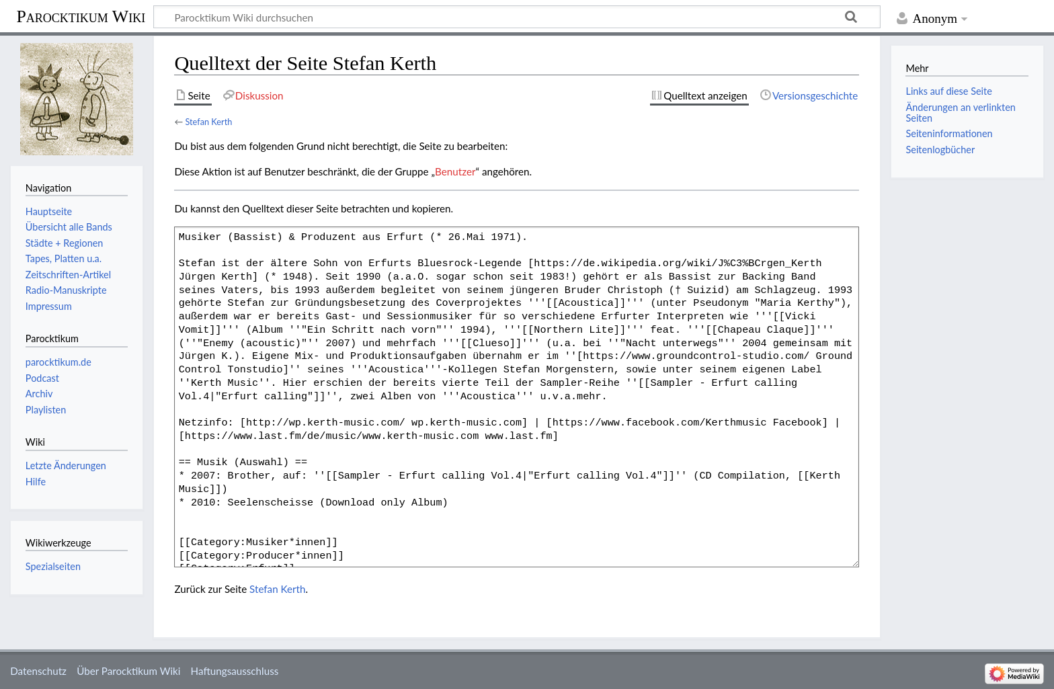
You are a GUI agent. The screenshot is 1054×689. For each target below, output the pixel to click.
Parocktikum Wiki (80, 15)
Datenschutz (38, 671)
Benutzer (455, 171)
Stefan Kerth (208, 121)
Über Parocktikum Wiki (128, 671)
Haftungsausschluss (235, 671)
